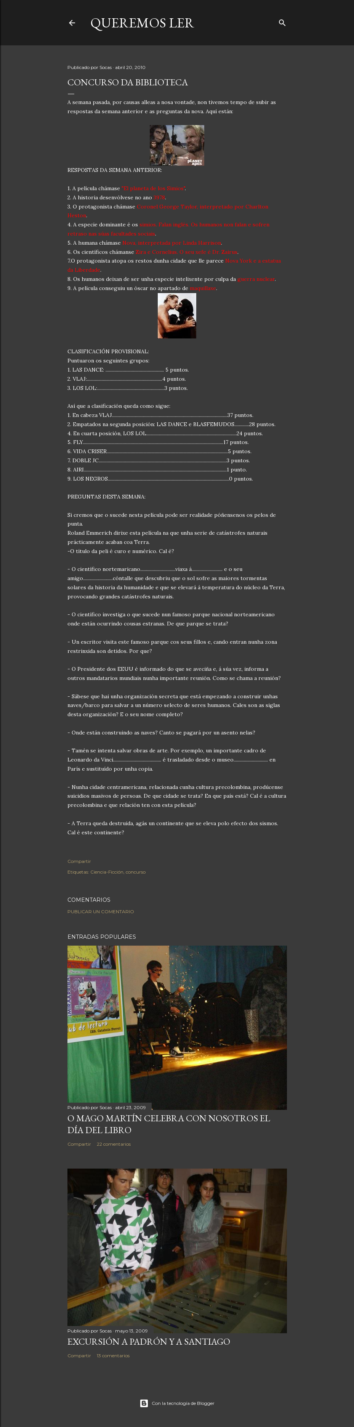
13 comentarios (113, 1355)
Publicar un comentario (100, 911)
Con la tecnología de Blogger (177, 1403)
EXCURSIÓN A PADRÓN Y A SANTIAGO (148, 1341)
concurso (136, 872)
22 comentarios (114, 1144)
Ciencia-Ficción (106, 872)
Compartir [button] (79, 861)
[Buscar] (282, 21)
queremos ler (142, 23)
